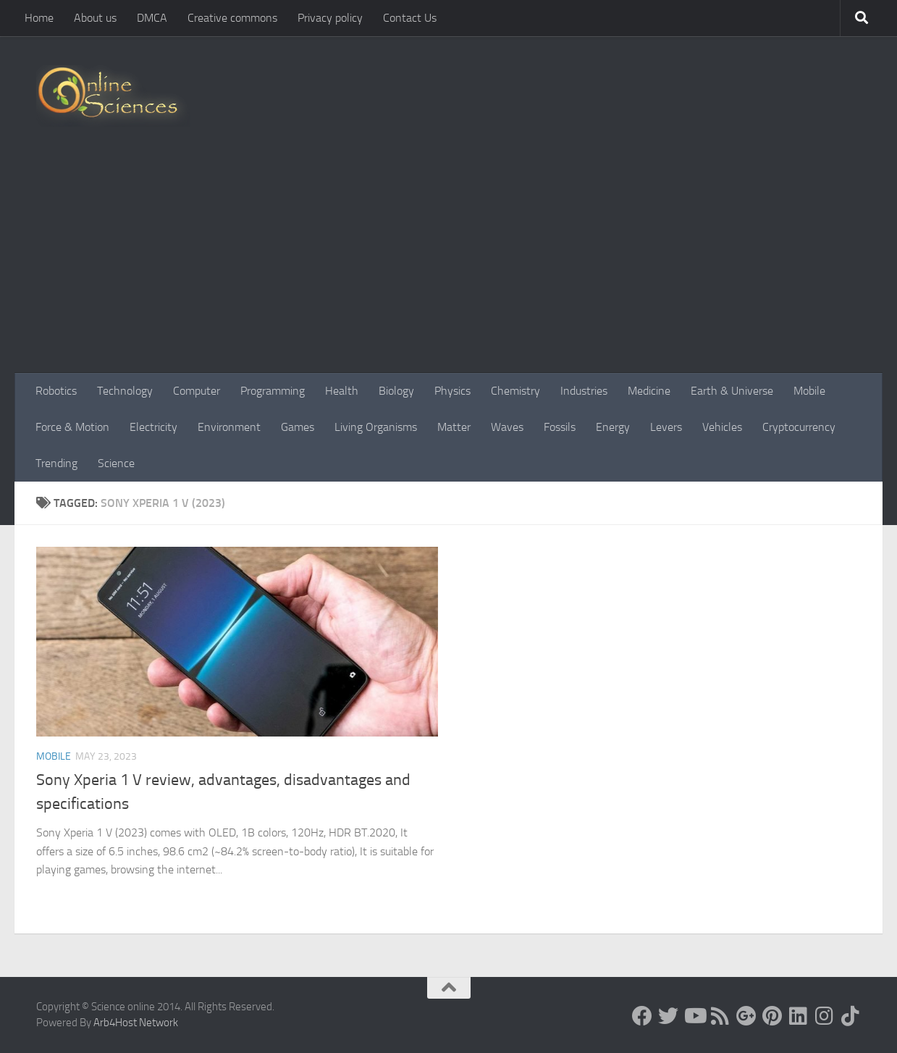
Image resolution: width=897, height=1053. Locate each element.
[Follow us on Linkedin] (798, 1016)
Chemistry (515, 391)
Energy (613, 427)
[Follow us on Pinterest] (772, 1016)
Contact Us (410, 18)
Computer (196, 391)
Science (116, 463)
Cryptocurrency (798, 427)
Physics (452, 391)
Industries (583, 391)
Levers (666, 427)
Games (297, 427)
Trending (56, 463)
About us (95, 18)
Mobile (809, 391)
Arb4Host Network (135, 1022)
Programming (272, 391)
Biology (396, 391)
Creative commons (232, 18)
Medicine (649, 391)
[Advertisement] (448, 264)
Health (341, 391)
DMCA (152, 18)
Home (39, 18)
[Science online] (642, 1016)
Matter (454, 427)
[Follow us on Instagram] (824, 1016)
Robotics (56, 391)
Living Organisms (375, 427)
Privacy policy (330, 18)
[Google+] (746, 1016)
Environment (229, 427)
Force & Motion (72, 427)
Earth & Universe (732, 391)
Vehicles (722, 427)
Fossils (560, 427)
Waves (507, 427)
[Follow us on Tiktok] (851, 1016)
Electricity (153, 427)
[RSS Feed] (720, 1016)
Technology (125, 391)
